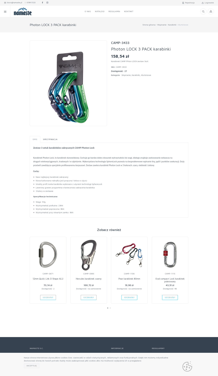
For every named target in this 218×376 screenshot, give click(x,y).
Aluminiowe (146, 75)
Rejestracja (188, 3)
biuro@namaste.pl (13, 2)
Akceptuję (32, 366)
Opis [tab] (35, 139)
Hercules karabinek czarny (89, 278)
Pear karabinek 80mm (129, 278)
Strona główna (149, 24)
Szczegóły (48, 297)
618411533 (30, 2)
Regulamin (114, 11)
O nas (88, 11)
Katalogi (100, 11)
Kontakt (128, 11)
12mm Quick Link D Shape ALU (48, 278)
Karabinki (172, 24)
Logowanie (208, 3)
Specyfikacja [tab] (50, 139)
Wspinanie (161, 24)
